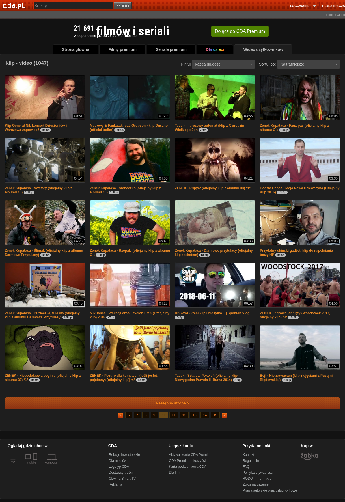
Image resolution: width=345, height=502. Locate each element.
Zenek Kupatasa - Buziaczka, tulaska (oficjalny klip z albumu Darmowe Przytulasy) (42, 315)
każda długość (223, 64)
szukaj (123, 6)
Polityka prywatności (258, 473)
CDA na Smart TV (122, 479)
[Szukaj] (73, 5)
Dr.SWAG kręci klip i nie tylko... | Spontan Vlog (212, 313)
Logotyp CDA (119, 467)
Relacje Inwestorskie (124, 455)
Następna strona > (168, 403)
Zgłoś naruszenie (255, 484)
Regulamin (251, 461)
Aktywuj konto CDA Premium (190, 455)
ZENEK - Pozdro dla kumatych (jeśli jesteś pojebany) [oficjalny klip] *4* (124, 378)
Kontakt (248, 455)
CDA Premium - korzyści (187, 461)
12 (184, 415)
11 (174, 415)
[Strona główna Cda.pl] (15, 5)
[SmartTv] (36, 466)
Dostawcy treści (121, 473)
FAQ (246, 467)
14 (205, 415)
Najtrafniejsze (308, 64)
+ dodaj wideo (335, 14)
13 (194, 415)
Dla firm (174, 473)
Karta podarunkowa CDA (187, 467)
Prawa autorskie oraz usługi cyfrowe (270, 490)
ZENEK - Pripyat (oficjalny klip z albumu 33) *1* (212, 188)
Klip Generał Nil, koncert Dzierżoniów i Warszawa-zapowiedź (36, 128)
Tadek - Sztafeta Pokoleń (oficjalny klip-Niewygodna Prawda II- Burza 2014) (206, 378)
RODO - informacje (257, 479)
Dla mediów (118, 461)
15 (215, 415)
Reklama (115, 484)
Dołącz (240, 31)
